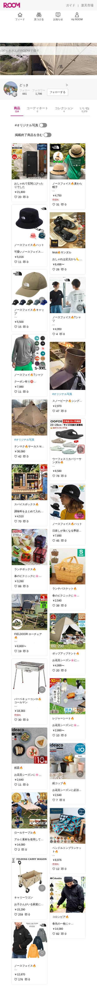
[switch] (43, 125)
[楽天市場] (87, 5)
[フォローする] (57, 92)
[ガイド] (70, 5)
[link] (29, 161)
